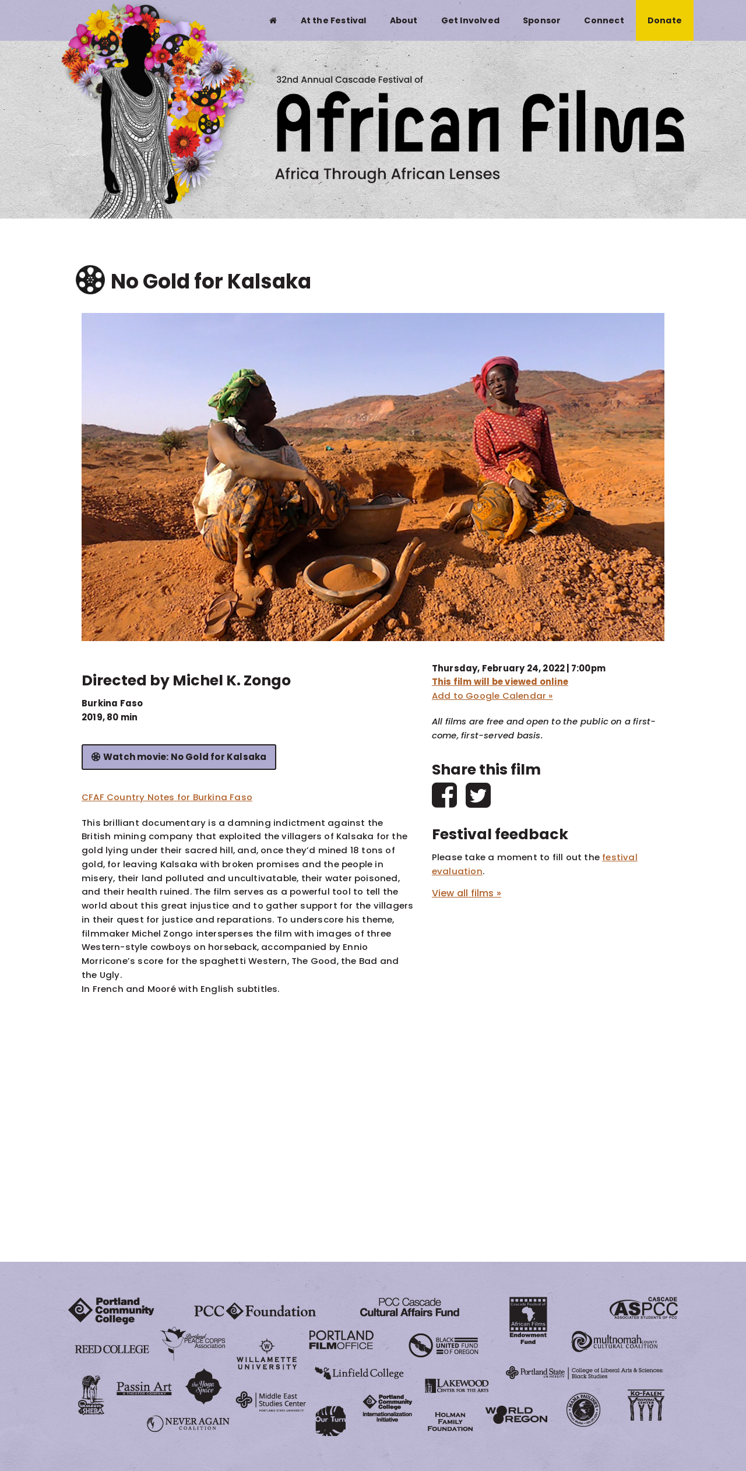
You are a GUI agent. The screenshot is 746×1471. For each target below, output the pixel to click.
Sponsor (542, 20)
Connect (604, 20)
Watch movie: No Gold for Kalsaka (184, 757)
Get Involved (470, 20)
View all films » (466, 893)
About (404, 20)
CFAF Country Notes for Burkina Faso (167, 797)
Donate (665, 20)
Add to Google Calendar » (492, 695)
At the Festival (334, 20)
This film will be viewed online (500, 681)
